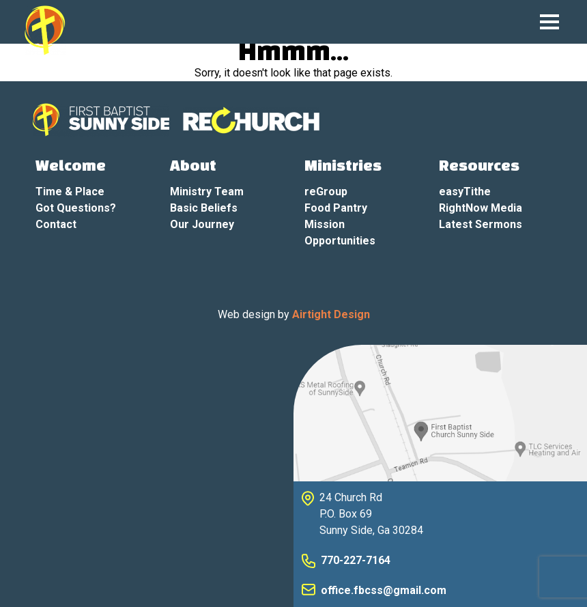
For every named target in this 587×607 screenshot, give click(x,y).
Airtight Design (331, 314)
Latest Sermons (480, 224)
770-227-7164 (355, 560)
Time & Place (69, 191)
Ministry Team (207, 191)
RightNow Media (480, 207)
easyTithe (465, 191)
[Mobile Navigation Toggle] (549, 22)
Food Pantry (335, 207)
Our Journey (202, 224)
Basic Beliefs (204, 207)
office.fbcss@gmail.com (383, 590)
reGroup (325, 191)
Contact (55, 224)
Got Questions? (75, 207)
